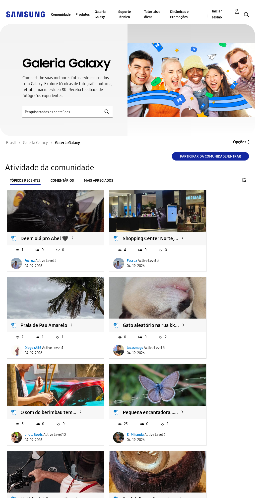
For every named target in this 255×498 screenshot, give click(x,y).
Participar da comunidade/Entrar (210, 156)
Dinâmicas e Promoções (179, 14)
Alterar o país (135, 488)
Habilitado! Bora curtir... (38, 402)
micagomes (197, 427)
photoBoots (116, 343)
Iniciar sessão (217, 14)
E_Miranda (197, 343)
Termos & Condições (83, 484)
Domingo (195, 399)
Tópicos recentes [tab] (25, 180)
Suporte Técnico (124, 14)
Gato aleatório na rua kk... (43, 317)
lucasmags (32, 343)
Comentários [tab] (62, 180)
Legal (69, 492)
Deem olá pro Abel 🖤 (44, 230)
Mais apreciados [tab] (98, 180)
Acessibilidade (21, 484)
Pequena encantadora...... (202, 317)
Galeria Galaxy (100, 14)
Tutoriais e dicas (152, 14)
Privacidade (18, 492)
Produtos (82, 14)
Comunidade (60, 14)
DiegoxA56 (197, 258)
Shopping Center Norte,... (121, 233)
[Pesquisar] (67, 112)
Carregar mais (25, 457)
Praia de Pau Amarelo (208, 230)
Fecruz (29, 258)
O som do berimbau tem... (124, 317)
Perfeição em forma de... (124, 402)
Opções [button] (239, 142)
